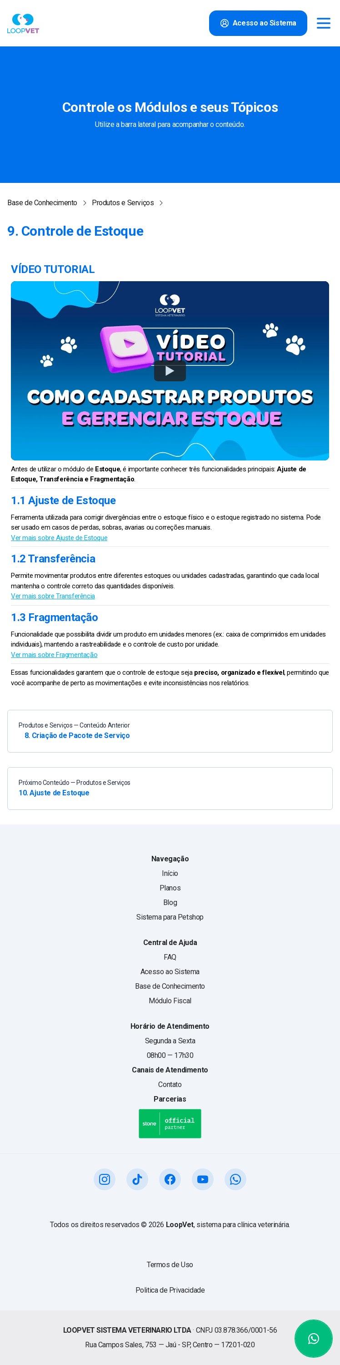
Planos (170, 888)
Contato (169, 1084)
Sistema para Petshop (170, 917)
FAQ (170, 957)
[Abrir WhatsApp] (314, 1339)
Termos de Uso (170, 1264)
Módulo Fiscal (170, 1000)
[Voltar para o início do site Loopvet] (23, 23)
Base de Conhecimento (42, 202)
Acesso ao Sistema (170, 971)
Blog (170, 902)
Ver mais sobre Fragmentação (54, 655)
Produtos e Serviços (123, 202)
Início (170, 873)
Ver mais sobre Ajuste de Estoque (59, 538)
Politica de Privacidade (170, 1290)
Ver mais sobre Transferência (53, 596)
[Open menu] (324, 23)
